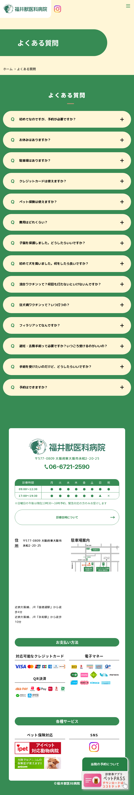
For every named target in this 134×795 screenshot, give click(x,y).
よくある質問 (26, 68)
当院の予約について (105, 764)
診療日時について (67, 517)
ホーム (8, 68)
